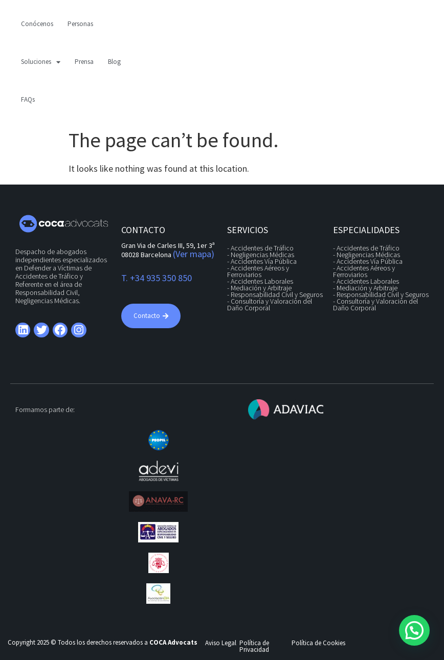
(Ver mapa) (193, 254)
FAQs (28, 99)
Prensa (84, 61)
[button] (414, 630)
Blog (114, 61)
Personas (80, 23)
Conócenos (37, 23)
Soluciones (40, 62)
